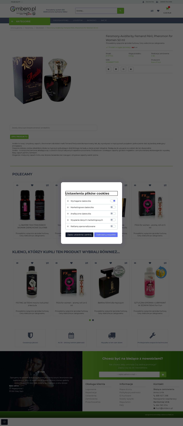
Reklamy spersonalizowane (83, 226)
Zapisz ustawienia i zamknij (79, 235)
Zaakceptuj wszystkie (106, 235)
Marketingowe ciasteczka (82, 207)
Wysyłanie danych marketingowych (87, 220)
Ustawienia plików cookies (87, 193)
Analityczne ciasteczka (81, 214)
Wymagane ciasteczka (81, 201)
